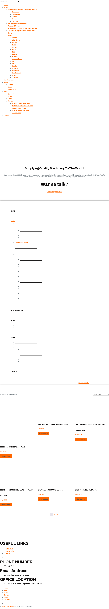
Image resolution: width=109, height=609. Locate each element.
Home (6, 5)
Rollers (14, 19)
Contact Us (10, 551)
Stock (6, 7)
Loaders (14, 16)
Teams (10, 101)
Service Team (16, 113)
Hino (13, 52)
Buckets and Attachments (17, 23)
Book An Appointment (54, 192)
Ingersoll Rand (17, 59)
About (6, 91)
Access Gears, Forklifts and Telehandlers (22, 28)
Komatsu (15, 68)
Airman (14, 37)
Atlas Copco (16, 40)
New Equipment (9, 80)
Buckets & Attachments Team (22, 106)
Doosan (14, 47)
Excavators (16, 14)
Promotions (12, 89)
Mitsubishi (15, 70)
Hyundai (14, 56)
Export (10, 96)
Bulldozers (15, 12)
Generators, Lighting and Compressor (21, 30)
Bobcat (14, 42)
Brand (10, 35)
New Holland (16, 73)
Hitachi (14, 54)
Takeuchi (15, 77)
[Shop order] (101, 394)
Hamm (14, 49)
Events (10, 84)
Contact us (6, 456)
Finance (10, 98)
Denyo (14, 45)
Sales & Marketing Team (20, 110)
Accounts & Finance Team (21, 103)
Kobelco (14, 66)
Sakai (14, 75)
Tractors (15, 21)
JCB (13, 63)
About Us (11, 94)
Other (10, 33)
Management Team (19, 108)
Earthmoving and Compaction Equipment (22, 9)
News (6, 82)
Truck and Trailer (14, 26)
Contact (7, 599)
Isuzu (13, 61)
